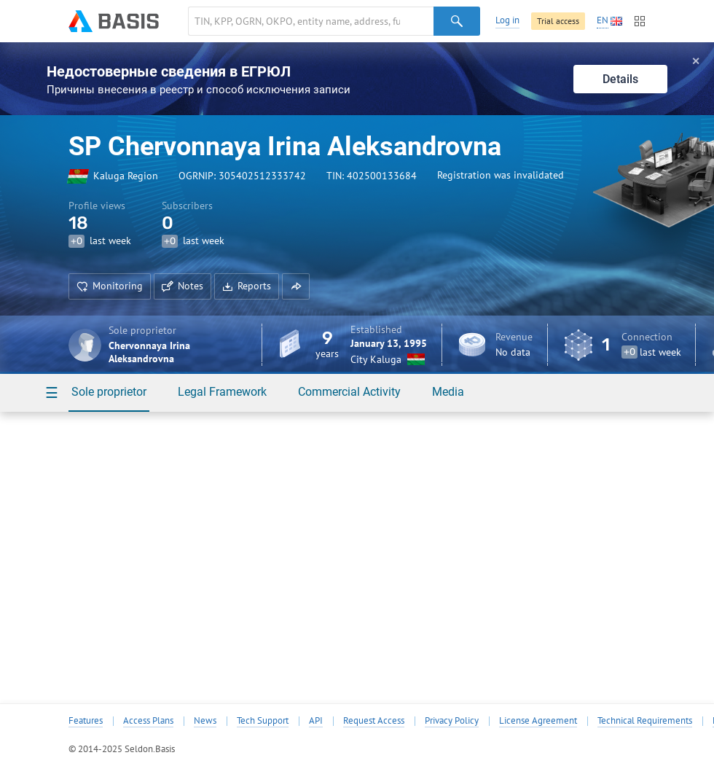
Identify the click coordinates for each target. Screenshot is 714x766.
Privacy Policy (452, 721)
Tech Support (263, 721)
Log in (507, 20)
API (316, 721)
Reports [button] (246, 285)
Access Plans (148, 721)
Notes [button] (182, 285)
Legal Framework (222, 392)
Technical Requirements (644, 721)
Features (85, 721)
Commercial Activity (349, 392)
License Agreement (538, 721)
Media (448, 392)
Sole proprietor (108, 392)
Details (620, 79)
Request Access (373, 721)
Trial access (558, 20)
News (205, 721)
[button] (296, 286)
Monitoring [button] (109, 285)
